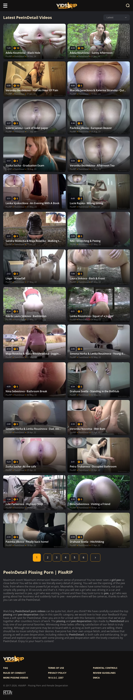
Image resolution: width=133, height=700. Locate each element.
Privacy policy (57, 672)
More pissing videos (15, 677)
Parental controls (105, 667)
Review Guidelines (104, 672)
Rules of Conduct (14, 672)
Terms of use (56, 667)
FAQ (5, 667)
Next (95, 557)
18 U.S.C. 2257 (55, 677)
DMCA (96, 677)
